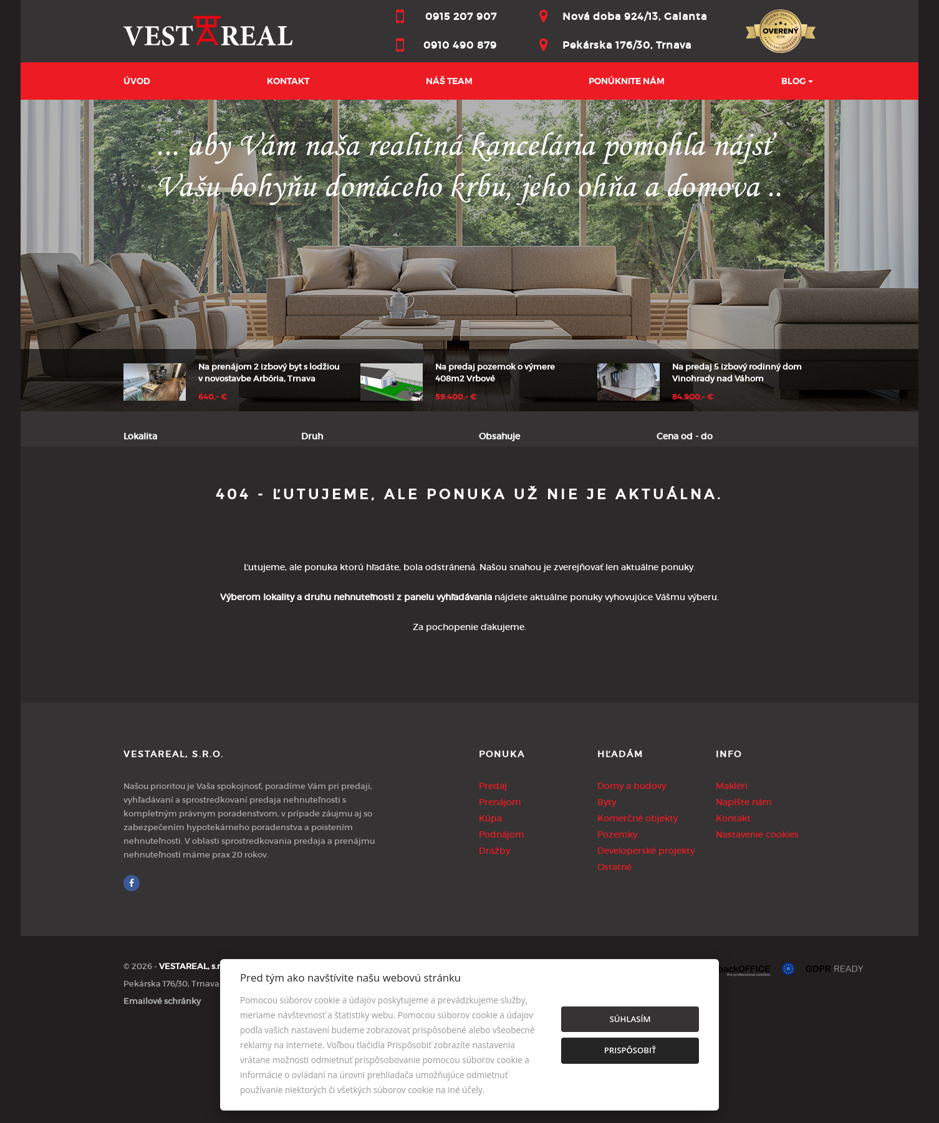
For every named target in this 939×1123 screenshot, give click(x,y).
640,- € (212, 397)
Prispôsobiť (630, 1050)
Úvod (136, 81)
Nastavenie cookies (757, 925)
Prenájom (229, 498)
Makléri (732, 876)
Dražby (494, 941)
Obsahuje (499, 436)
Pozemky (617, 925)
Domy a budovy (631, 876)
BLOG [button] (793, 81)
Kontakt (288, 81)
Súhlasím (630, 1019)
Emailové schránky (162, 1092)
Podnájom (363, 498)
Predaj (158, 498)
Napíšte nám (744, 893)
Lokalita (140, 436)
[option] (469, 255)
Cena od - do (685, 436)
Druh (312, 436)
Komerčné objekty (637, 909)
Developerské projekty (646, 941)
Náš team (449, 81)
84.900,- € (692, 397)
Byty (606, 893)
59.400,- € (455, 397)
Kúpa (296, 498)
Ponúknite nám (627, 81)
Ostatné (614, 957)
